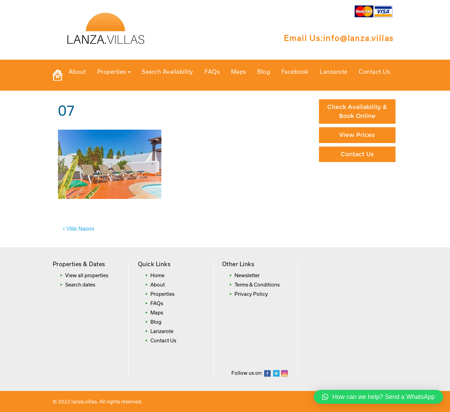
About (77, 71)
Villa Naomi (80, 229)
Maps (238, 71)
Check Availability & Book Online (357, 111)
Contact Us (374, 71)
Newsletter (247, 275)
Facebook (295, 71)
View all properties (86, 275)
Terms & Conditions (257, 285)
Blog (263, 71)
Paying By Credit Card (357, 180)
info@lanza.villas (358, 37)
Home (157, 275)
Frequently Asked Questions (357, 232)
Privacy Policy (251, 294)
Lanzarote (334, 71)
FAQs (212, 71)
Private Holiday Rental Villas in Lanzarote (57, 75)
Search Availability (167, 71)
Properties (114, 71)
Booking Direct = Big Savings (357, 204)
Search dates (80, 285)
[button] (378, 397)
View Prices (357, 134)
